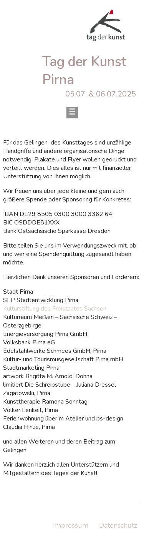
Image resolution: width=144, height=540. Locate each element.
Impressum (70, 525)
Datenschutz (118, 525)
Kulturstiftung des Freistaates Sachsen (54, 308)
